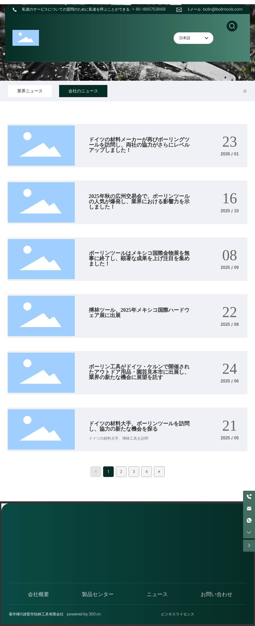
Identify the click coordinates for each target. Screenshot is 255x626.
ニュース (157, 594)
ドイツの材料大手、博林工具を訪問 (118, 438)
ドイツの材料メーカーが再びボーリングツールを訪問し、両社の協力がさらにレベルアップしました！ (139, 145)
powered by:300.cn (84, 614)
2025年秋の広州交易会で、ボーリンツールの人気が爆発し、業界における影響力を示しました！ (139, 201)
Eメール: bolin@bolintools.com (215, 9)
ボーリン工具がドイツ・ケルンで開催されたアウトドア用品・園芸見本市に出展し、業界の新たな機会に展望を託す (139, 372)
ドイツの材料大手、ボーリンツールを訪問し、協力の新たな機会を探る (139, 426)
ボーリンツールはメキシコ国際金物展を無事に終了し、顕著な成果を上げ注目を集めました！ (139, 258)
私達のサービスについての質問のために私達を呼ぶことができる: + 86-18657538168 (94, 9)
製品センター (98, 594)
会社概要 (38, 594)
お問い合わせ (216, 594)
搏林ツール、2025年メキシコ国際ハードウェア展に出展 (139, 312)
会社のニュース (83, 91)
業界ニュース (30, 91)
